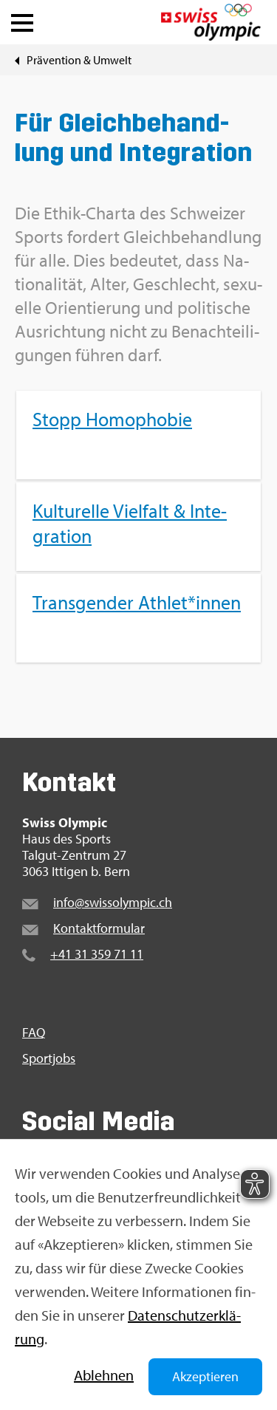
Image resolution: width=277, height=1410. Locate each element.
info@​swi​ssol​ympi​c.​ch (112, 902)
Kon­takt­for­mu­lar (99, 928)
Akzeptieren (205, 1376)
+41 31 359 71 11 (96, 953)
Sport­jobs (48, 1058)
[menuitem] (138, 526)
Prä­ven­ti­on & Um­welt (79, 59)
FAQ (33, 1032)
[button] (22, 19)
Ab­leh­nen (104, 1375)
